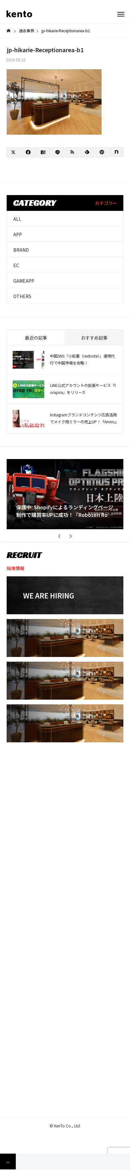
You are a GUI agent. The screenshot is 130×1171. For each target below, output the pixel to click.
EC (16, 265)
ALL (17, 219)
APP (17, 234)
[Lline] (58, 152)
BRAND (21, 250)
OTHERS (22, 296)
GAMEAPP (23, 281)
